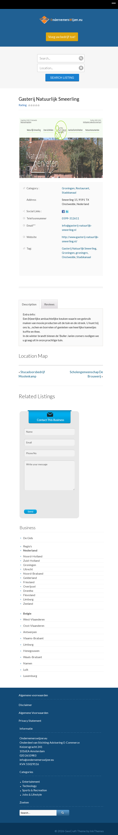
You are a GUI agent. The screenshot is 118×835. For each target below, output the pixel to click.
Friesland (27, 582)
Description (27, 304)
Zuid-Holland (29, 560)
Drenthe (26, 590)
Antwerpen (28, 632)
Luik (24, 669)
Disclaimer (23, 704)
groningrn (80, 252)
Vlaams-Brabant (31, 638)
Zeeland (26, 603)
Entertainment (29, 781)
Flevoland (27, 595)
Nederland (28, 550)
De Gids (26, 538)
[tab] (28, 304)
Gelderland (28, 577)
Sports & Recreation (32, 790)
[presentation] (49, 502)
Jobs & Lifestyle (30, 794)
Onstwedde (67, 257)
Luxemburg (28, 675)
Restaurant (80, 188)
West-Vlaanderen (32, 619)
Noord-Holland (31, 556)
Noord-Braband (31, 573)
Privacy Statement (28, 720)
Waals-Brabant (30, 657)
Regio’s (25, 546)
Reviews (48, 304)
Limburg (26, 599)
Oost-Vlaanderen (32, 625)
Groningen (66, 188)
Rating (21, 105)
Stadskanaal (67, 192)
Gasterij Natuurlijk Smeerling (77, 248)
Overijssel (27, 586)
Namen (25, 663)
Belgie (25, 613)
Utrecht (26, 569)
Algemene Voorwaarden (31, 712)
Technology (27, 786)
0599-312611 (68, 218)
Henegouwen (29, 650)
